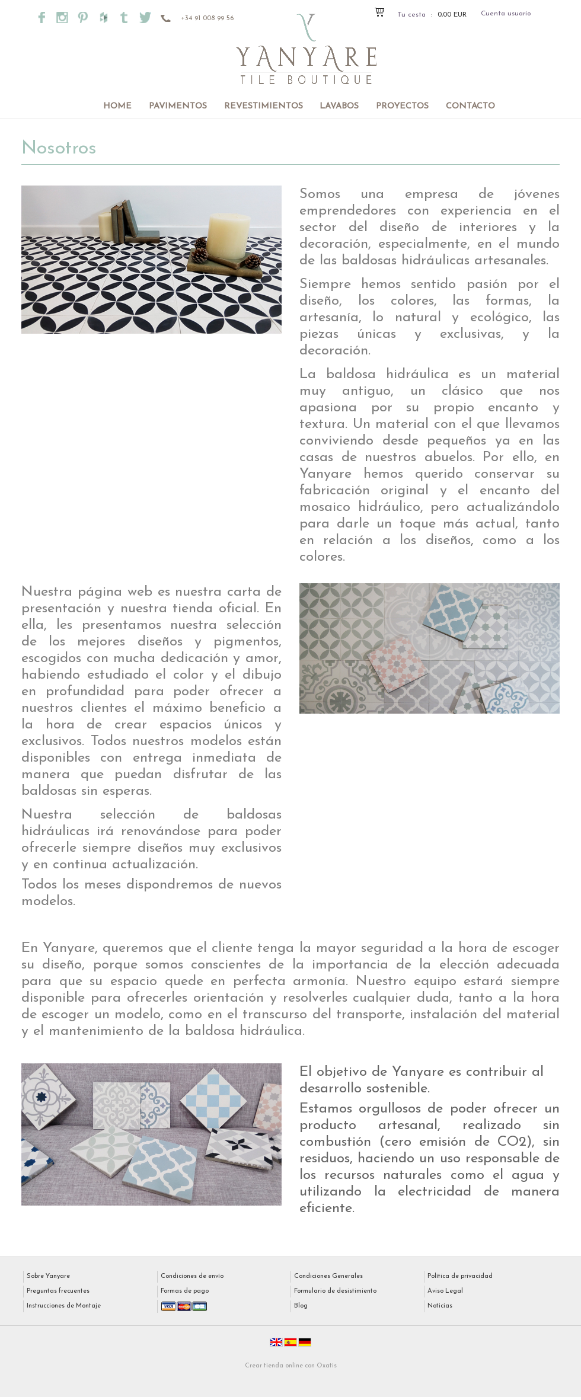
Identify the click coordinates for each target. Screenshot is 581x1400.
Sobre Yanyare (48, 1276)
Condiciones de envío (192, 1276)
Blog (301, 1306)
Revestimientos (263, 106)
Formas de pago (185, 1291)
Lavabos (339, 106)
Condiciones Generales (328, 1276)
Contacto (470, 106)
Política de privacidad (460, 1276)
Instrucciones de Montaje (64, 1306)
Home (117, 106)
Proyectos (402, 106)
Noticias (439, 1306)
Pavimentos (178, 106)
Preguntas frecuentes (58, 1291)
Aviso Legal (445, 1291)
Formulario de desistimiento (335, 1291)
